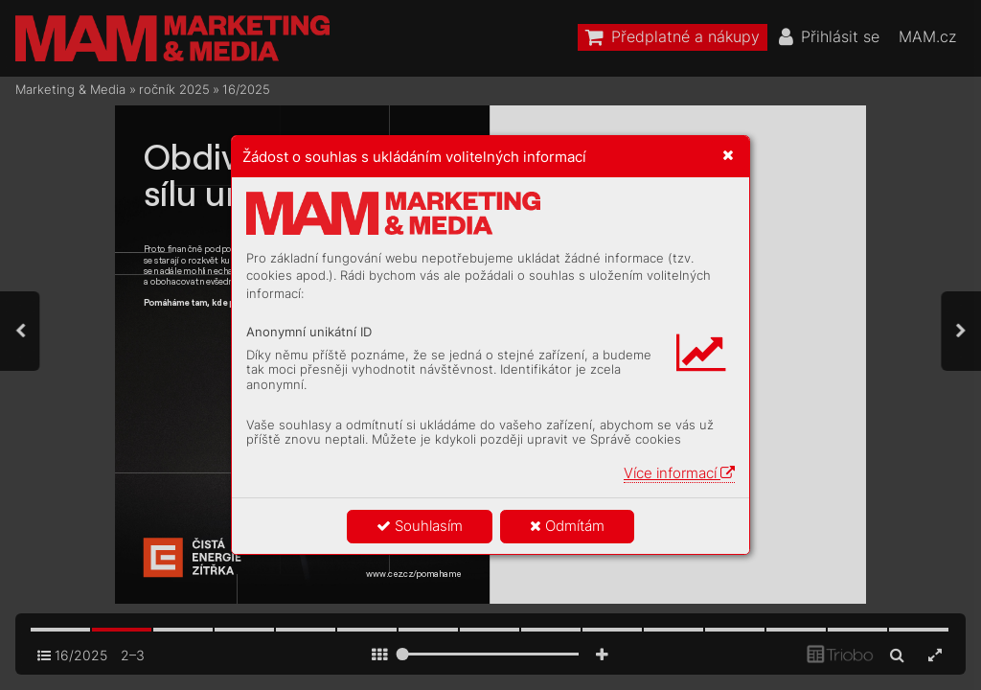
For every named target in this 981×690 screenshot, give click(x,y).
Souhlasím (419, 526)
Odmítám (567, 526)
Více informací (679, 473)
